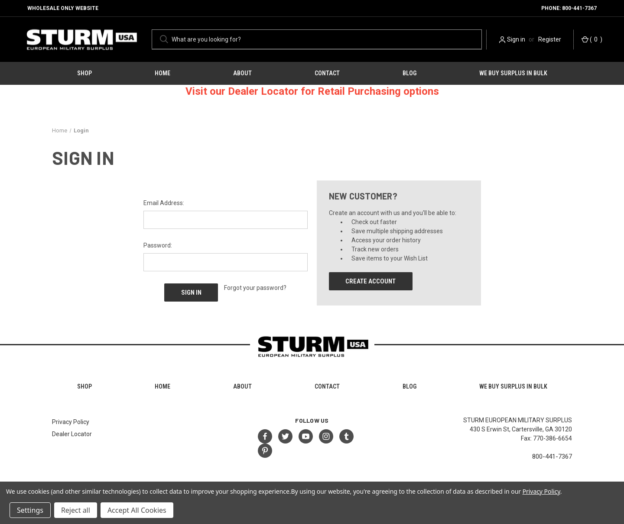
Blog (409, 73)
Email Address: (163, 202)
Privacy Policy (70, 421)
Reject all (75, 510)
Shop (84, 73)
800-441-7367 (552, 456)
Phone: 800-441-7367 (569, 8)
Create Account (370, 281)
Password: (157, 245)
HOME (162, 73)
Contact (327, 73)
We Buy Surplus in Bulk (513, 73)
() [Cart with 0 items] (592, 39)
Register (549, 39)
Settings (30, 510)
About (242, 73)
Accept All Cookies (136, 510)
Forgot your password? (255, 287)
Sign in (516, 39)
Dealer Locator (72, 434)
